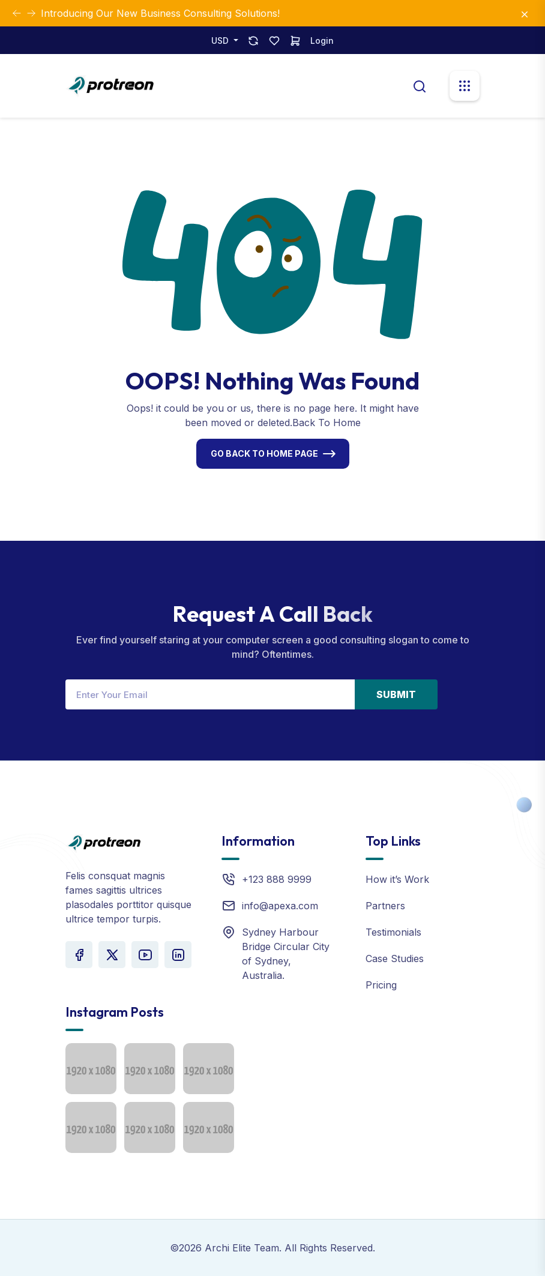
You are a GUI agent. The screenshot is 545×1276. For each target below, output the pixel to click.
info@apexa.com (280, 906)
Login (322, 40)
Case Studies (395, 958)
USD (221, 40)
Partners (385, 906)
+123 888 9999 (277, 879)
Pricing (381, 985)
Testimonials (393, 932)
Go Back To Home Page (264, 453)
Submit (396, 694)
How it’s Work (397, 879)
